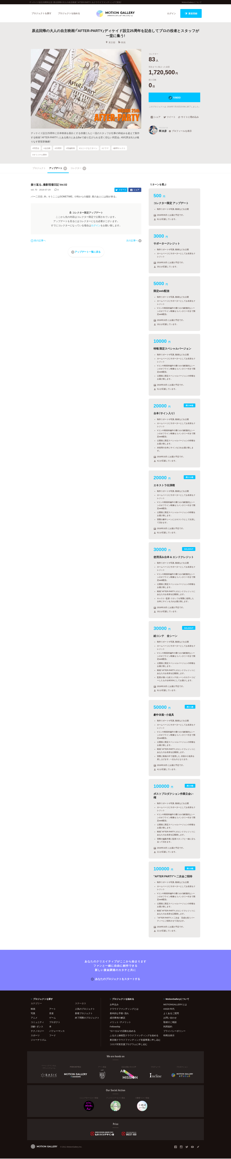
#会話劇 (46, 148)
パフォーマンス (57, 1031)
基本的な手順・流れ (119, 1013)
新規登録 (191, 13)
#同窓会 (35, 148)
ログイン (171, 13)
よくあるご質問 (171, 1013)
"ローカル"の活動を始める (123, 1031)
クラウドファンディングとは (124, 1009)
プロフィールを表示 (180, 131)
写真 (33, 1013)
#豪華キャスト (119, 148)
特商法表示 (168, 1035)
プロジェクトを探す (41, 13)
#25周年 (58, 148)
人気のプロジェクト (85, 1009)
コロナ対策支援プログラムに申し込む (128, 1044)
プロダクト (54, 1022)
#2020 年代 (168, 1009)
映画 (122, 42)
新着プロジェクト (84, 1013)
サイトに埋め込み (188, 117)
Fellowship (115, 1027)
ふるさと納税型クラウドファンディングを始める (133, 1035)
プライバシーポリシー (174, 1031)
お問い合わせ (170, 1018)
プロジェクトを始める (69, 13)
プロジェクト (39, 168)
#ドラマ (105, 148)
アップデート (58, 169)
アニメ (34, 1018)
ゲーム (52, 1018)
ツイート (169, 117)
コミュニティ (37, 1022)
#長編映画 (70, 148)
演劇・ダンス (37, 1027)
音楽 (51, 1013)
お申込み (114, 1004)
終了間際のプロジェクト (86, 1018)
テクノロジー (37, 1031)
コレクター (78, 169)
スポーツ (35, 1035)
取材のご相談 (170, 1022)
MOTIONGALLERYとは (175, 1004)
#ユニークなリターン (88, 148)
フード (52, 1035)
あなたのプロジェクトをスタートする (115, 979)
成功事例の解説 (117, 1018)
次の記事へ (133, 241)
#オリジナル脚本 (39, 154)
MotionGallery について (192, 2)
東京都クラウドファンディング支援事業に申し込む (133, 1040)
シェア (155, 117)
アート (52, 1009)
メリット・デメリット (120, 1022)
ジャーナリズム (38, 1040)
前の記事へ (38, 241)
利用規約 (167, 1027)
